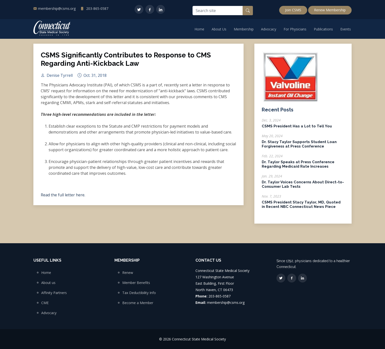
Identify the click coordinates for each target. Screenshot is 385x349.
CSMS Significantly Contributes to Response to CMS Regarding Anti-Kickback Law (126, 62)
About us (48, 282)
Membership (244, 29)
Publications (323, 29)
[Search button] (248, 10)
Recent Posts (277, 112)
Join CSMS (293, 10)
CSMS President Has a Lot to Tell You (297, 129)
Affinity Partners (54, 293)
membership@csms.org (57, 8)
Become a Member (137, 303)
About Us (219, 29)
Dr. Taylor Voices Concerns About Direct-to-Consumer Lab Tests (303, 187)
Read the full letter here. (63, 197)
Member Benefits (136, 282)
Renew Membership (330, 10)
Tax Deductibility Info (139, 293)
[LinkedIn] (160, 9)
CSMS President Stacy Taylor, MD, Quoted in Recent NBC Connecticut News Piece (301, 207)
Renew (127, 272)
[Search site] (217, 10)
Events (345, 29)
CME (45, 303)
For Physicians (295, 29)
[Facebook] (149, 9)
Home (199, 29)
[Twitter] (139, 9)
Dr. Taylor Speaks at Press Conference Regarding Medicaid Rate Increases (298, 166)
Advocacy (268, 29)
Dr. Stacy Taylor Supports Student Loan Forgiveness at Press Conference (299, 146)
